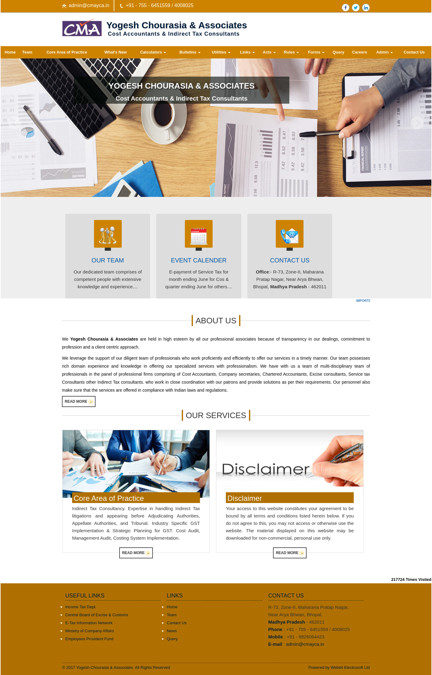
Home (10, 52)
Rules (291, 52)
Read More (79, 401)
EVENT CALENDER (199, 260)
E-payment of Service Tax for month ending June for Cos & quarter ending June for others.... (198, 279)
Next (417, 123)
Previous (15, 123)
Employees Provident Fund (89, 639)
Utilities (221, 52)
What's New (115, 52)
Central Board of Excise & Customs (96, 615)
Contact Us (414, 52)
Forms (316, 52)
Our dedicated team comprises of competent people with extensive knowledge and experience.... (108, 279)
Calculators (153, 52)
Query (338, 52)
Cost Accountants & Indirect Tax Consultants (181, 98)
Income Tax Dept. (80, 607)
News (172, 631)
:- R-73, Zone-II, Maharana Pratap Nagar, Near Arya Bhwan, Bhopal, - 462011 (290, 279)
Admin (384, 52)
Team (27, 52)
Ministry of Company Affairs (89, 631)
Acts (269, 52)
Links (247, 52)
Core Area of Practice (67, 52)
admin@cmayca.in (89, 5)
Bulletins (190, 52)
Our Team (108, 260)
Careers (359, 52)
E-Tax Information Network (88, 623)
